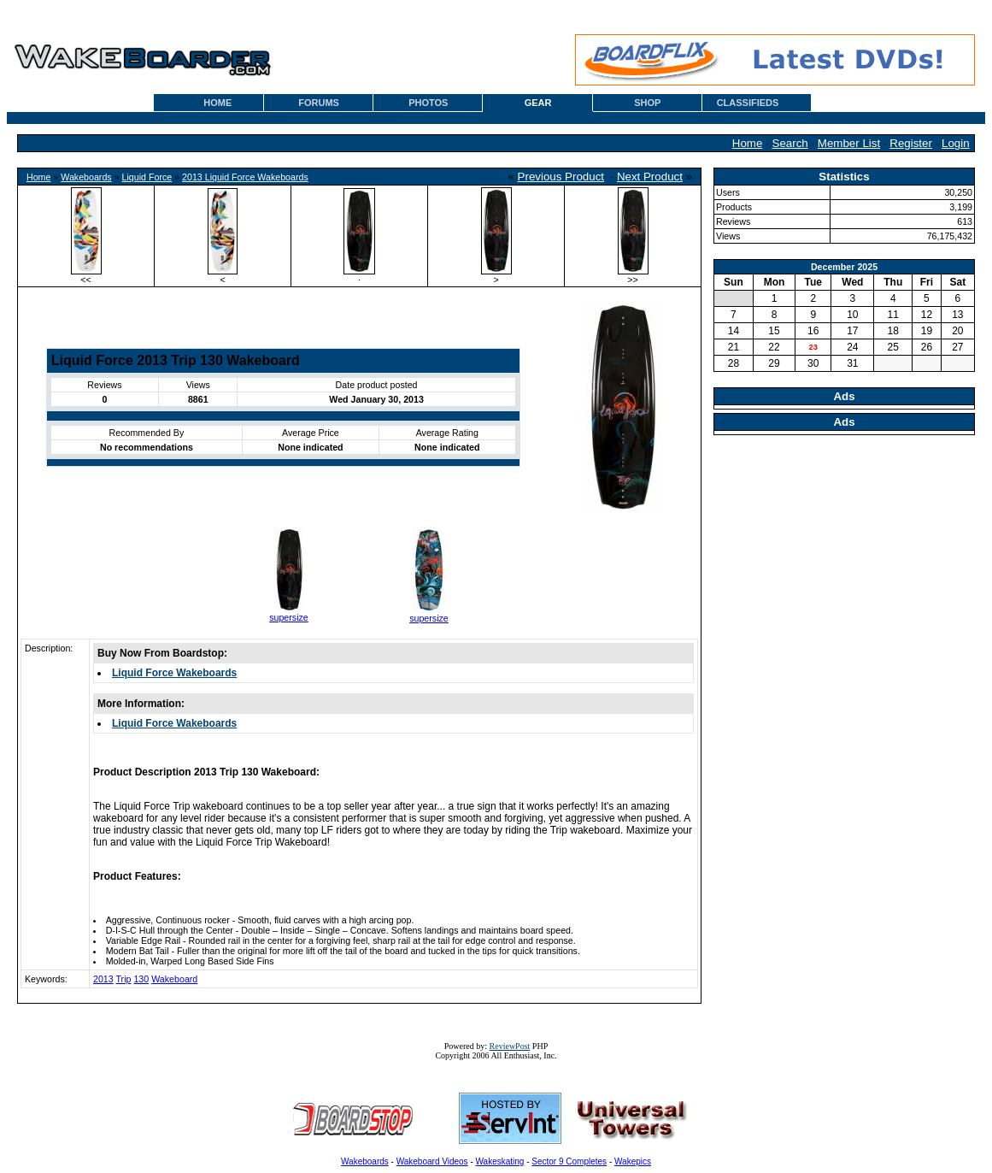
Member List (849, 143)
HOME (217, 102)
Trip (124, 979)
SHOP (647, 102)
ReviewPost (510, 1046)
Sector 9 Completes (569, 1161)
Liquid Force (147, 177)
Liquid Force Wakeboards (174, 673)
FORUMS (318, 102)
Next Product (650, 176)
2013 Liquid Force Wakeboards (245, 177)
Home (747, 143)
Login (956, 143)
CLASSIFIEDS (748, 102)
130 (141, 979)
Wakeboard (174, 979)
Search (790, 143)
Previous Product (561, 176)
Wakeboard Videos (432, 1161)
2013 (103, 979)
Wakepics (632, 1161)
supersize (288, 617)
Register (910, 143)
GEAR (538, 102)
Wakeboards (86, 177)
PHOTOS (428, 102)
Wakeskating (500, 1161)
